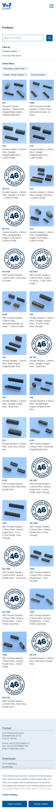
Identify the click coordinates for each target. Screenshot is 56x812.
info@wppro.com (16, 748)
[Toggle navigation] (51, 6)
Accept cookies (41, 804)
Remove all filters (38, 75)
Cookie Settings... (10, 794)
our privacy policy (43, 789)
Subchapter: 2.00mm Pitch (15, 68)
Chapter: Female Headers (14, 74)
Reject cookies (14, 804)
